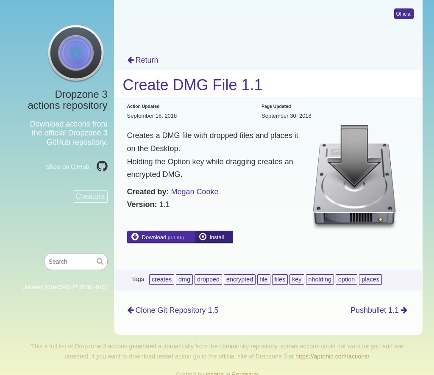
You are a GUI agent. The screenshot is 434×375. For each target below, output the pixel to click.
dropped (208, 279)
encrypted (239, 279)
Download (163, 237)
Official (404, 14)
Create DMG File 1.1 (193, 85)
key (296, 279)
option (346, 279)
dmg (184, 279)
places (370, 279)
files (280, 279)
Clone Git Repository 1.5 (173, 310)
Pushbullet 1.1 (379, 310)
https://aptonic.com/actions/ (332, 356)
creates (162, 279)
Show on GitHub (67, 166)
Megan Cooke (195, 192)
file (263, 279)
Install (217, 237)
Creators (90, 196)
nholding (320, 279)
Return (143, 60)
